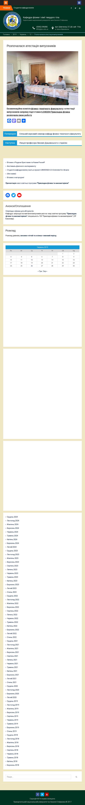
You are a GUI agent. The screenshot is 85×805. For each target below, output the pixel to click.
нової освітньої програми (37, 183)
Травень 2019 (12, 724)
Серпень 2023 (12, 566)
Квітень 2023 (12, 581)
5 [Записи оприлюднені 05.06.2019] (31, 257)
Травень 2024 (12, 536)
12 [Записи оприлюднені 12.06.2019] (32, 260)
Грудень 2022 (12, 596)
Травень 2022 (12, 622)
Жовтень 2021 (12, 648)
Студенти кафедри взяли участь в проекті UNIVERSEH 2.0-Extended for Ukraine (38, 170)
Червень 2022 (12, 618)
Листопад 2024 (13, 521)
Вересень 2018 (13, 746)
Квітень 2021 (12, 671)
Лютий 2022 (12, 633)
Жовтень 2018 (12, 742)
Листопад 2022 (13, 600)
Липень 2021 (12, 660)
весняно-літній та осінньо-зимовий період (38, 236)
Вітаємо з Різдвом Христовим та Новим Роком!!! (26, 162)
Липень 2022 (12, 615)
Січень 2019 (12, 731)
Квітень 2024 (12, 539)
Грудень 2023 (12, 551)
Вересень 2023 (13, 562)
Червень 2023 (12, 573)
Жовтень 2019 (12, 709)
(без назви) (11, 174)
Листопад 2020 (13, 690)
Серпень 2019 (12, 716)
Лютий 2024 (12, 547)
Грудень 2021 (12, 641)
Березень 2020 (13, 694)
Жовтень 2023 (12, 558)
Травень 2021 (12, 667)
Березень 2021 (13, 675)
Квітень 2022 (12, 626)
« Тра (40, 271)
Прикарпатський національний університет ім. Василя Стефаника (39, 802)
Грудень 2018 (12, 735)
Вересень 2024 (13, 528)
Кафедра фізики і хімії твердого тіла (41, 17)
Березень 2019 (13, 727)
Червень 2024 (12, 532)
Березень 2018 (13, 765)
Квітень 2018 (12, 761)
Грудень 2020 (12, 686)
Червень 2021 (12, 664)
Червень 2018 (12, 754)
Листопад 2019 (13, 705)
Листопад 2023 (13, 554)
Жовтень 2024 (12, 524)
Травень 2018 (12, 758)
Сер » (45, 271)
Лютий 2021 (12, 679)
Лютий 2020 (12, 697)
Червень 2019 (12, 720)
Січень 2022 (12, 637)
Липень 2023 (12, 570)
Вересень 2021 (13, 652)
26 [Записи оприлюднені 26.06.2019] (32, 266)
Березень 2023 (13, 585)
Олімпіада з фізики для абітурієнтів (20, 211)
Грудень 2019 (12, 701)
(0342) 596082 (42, 27)
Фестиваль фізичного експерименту (21, 166)
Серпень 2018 (12, 750)
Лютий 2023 (12, 588)
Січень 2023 (12, 592)
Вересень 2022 (13, 607)
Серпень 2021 (12, 656)
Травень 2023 (12, 577)
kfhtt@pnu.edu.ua (42, 29)
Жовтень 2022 (12, 603)
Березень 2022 (13, 630)
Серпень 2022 (12, 611)
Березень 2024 (13, 543)
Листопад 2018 (13, 739)
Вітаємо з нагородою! (15, 177)
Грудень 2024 (12, 517)
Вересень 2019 (13, 712)
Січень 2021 (12, 682)
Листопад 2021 (13, 645)
